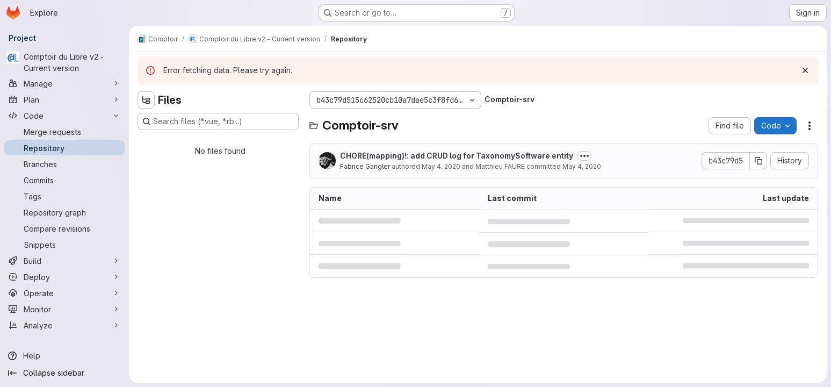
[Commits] (64, 180)
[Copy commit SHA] (758, 160)
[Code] (64, 115)
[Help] (64, 355)
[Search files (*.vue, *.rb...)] (218, 121)
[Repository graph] (64, 212)
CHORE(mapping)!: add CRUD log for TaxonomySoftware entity (456, 155)
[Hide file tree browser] (146, 100)
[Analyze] (64, 325)
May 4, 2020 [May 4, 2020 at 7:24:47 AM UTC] (441, 166)
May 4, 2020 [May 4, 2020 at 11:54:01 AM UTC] (581, 166)
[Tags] (64, 196)
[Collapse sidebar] (64, 373)
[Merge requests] (64, 131)
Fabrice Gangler (365, 166)
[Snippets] (64, 244)
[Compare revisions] (64, 228)
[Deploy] (64, 276)
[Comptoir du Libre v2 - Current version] (64, 62)
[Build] (64, 260)
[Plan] (64, 99)
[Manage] (64, 83)
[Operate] (64, 292)
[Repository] (64, 147)
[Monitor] (64, 309)
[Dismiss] (805, 70)
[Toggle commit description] (584, 156)
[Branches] (64, 163)
